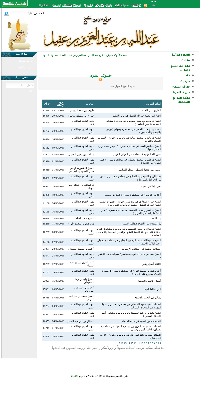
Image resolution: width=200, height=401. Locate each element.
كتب (187, 75)
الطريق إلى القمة (151, 110)
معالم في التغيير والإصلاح (147, 297)
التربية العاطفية (152, 289)
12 (135, 343)
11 (138, 343)
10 (141, 343)
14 (128, 343)
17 (118, 343)
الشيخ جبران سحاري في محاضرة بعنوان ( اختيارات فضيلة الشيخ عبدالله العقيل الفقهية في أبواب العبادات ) (130, 203)
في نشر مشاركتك (25, 61)
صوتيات (185, 81)
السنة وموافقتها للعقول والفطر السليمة (139, 169)
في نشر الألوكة (25, 67)
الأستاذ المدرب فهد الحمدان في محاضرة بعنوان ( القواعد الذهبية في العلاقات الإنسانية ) (130, 306)
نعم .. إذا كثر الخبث (151, 186)
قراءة (46, 103)
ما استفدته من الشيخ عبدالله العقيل (141, 223)
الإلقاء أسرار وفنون (150, 263)
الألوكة (74, 375)
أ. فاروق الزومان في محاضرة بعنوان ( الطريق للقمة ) (132, 194)
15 (125, 343)
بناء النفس (155, 218)
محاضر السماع (181, 86)
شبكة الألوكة (120, 55)
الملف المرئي (153, 103)
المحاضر (89, 103)
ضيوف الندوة (181, 92)
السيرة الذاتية (181, 54)
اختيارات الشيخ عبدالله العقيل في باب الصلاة (137, 115)
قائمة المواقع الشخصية (181, 99)
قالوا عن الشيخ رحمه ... (180, 67)
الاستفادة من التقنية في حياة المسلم (141, 321)
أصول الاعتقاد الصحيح (149, 280)
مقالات (185, 60)
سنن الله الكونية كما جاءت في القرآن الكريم (137, 154)
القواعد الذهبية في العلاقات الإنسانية (141, 248)
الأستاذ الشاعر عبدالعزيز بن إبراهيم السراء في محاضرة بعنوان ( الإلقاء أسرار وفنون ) (131, 328)
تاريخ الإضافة (60, 104)
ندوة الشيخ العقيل (125, 86)
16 (122, 343)
